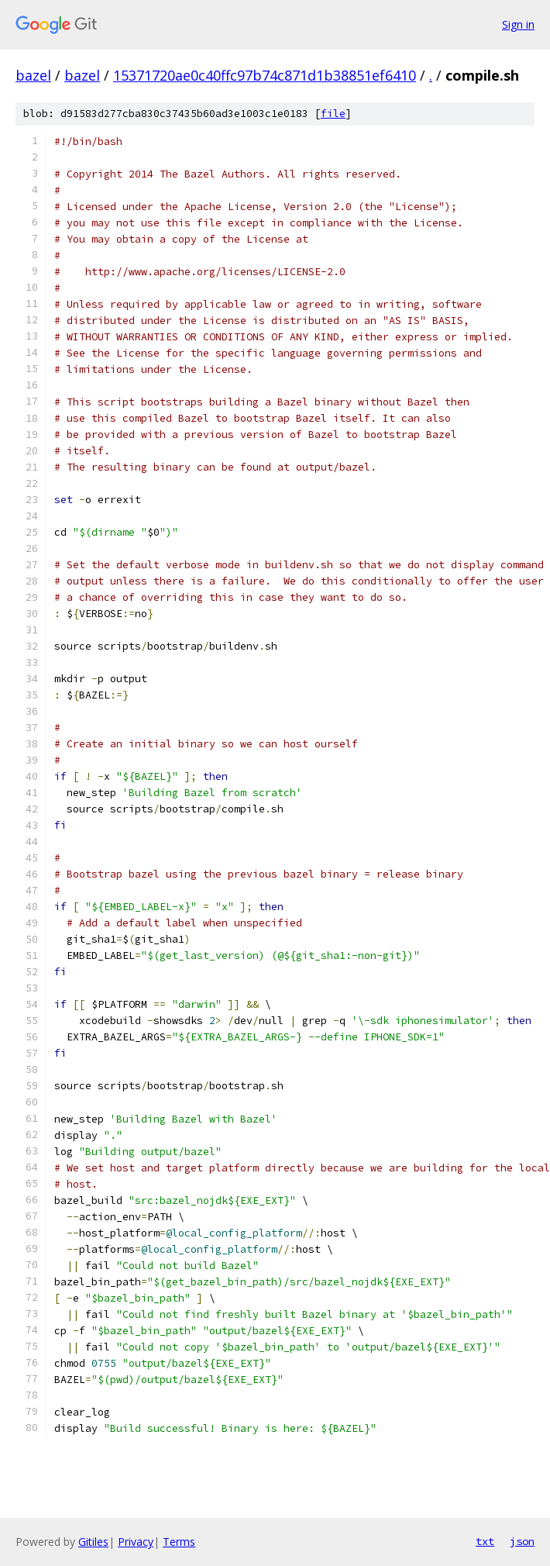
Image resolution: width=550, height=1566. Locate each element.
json (522, 1541)
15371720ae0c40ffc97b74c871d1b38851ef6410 (264, 75)
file (333, 113)
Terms (179, 1541)
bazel (33, 75)
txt (485, 1541)
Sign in (518, 24)
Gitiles (93, 1541)
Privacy (135, 1541)
